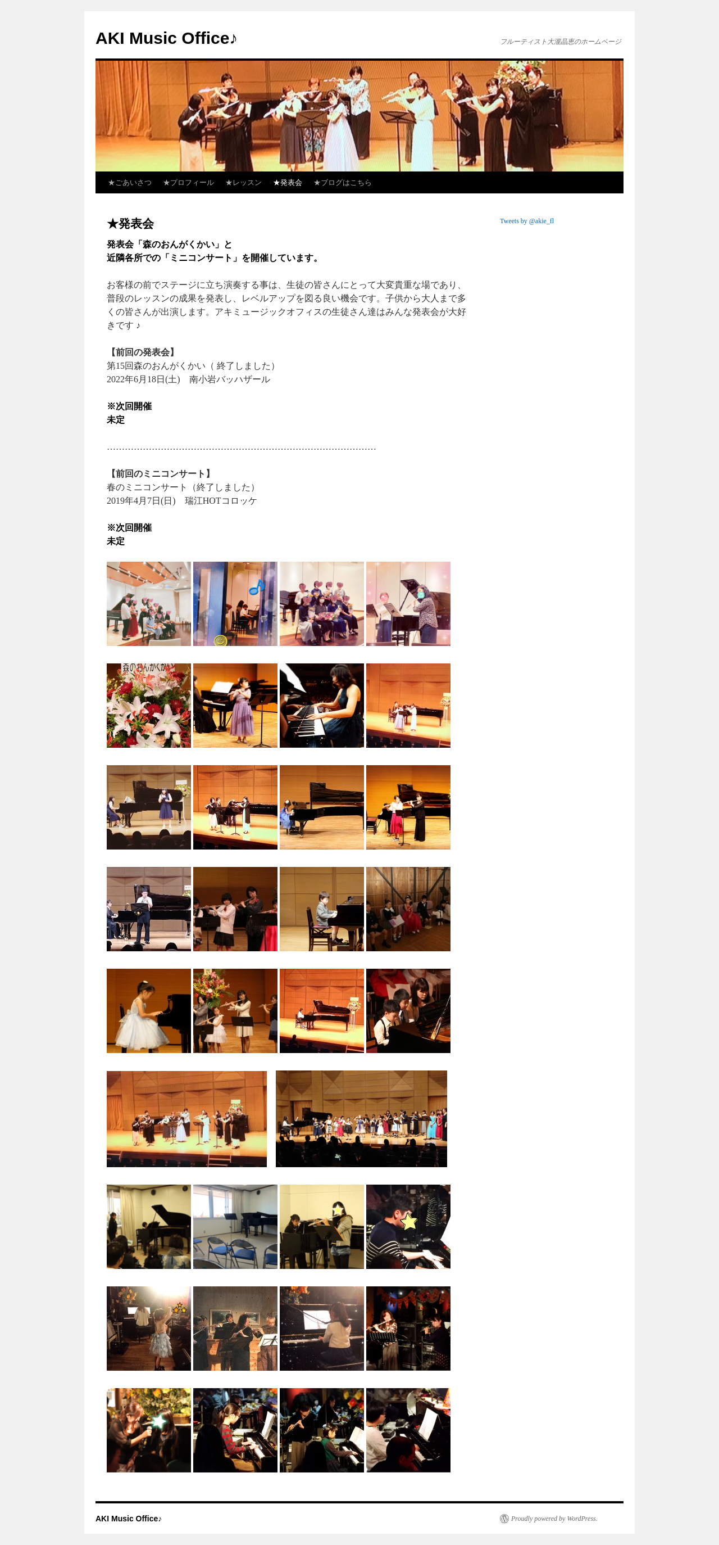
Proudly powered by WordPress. (554, 1519)
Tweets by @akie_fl (527, 221)
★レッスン (243, 182)
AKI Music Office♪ (166, 38)
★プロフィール (188, 182)
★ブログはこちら (342, 182)
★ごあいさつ (130, 182)
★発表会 (287, 182)
